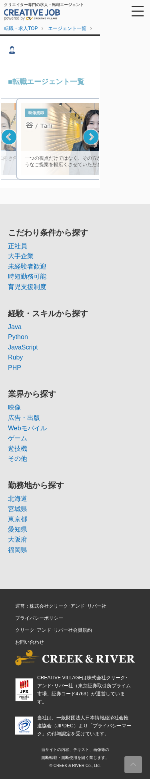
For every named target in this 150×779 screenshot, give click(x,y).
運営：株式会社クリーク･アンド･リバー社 (60, 606)
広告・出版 (24, 417)
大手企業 (21, 256)
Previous (9, 137)
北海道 (17, 498)
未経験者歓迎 (27, 266)
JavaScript (23, 347)
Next (91, 137)
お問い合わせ (29, 642)
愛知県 (17, 529)
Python (18, 336)
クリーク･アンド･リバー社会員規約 (53, 630)
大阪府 (17, 539)
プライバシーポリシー (39, 618)
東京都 (17, 519)
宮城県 (17, 509)
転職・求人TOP (21, 28)
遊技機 (17, 448)
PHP (14, 367)
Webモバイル (27, 428)
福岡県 (17, 549)
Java (15, 326)
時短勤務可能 (27, 276)
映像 (14, 407)
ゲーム (17, 438)
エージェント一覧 (67, 28)
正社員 (17, 246)
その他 (17, 458)
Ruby (15, 357)
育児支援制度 (27, 286)
